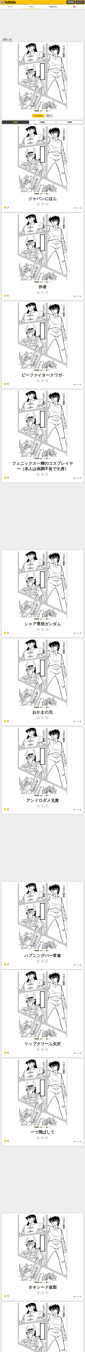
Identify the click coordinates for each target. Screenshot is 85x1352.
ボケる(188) (38, 116)
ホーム (10, 7)
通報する (49, 115)
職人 (74, 7)
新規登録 (71, 2)
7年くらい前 (77, 208)
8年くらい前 (77, 296)
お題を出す (53, 7)
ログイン (80, 2)
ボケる (31, 7)
